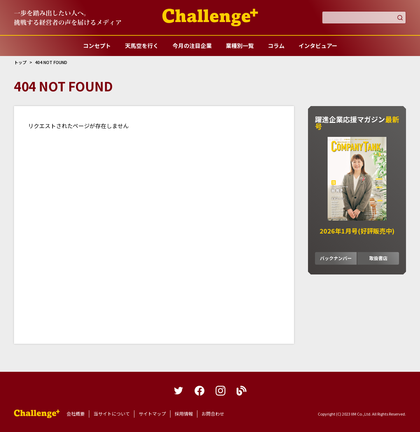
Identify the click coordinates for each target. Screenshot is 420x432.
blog (241, 391)
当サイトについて (111, 413)
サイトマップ (152, 413)
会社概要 (75, 413)
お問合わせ (213, 413)
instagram (220, 391)
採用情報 (184, 413)
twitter (178, 391)
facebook (199, 391)
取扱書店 (378, 258)
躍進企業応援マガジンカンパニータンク (36, 414)
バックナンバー (336, 258)
